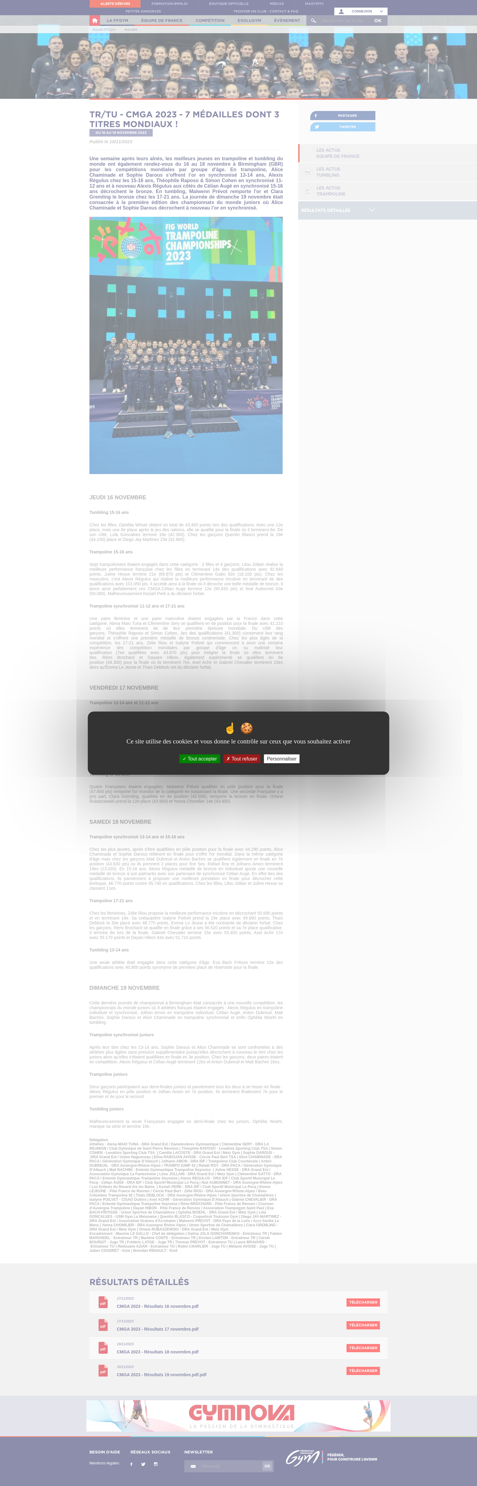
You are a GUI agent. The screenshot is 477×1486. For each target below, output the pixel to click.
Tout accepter (200, 758)
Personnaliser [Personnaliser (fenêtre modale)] (282, 758)
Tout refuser (241, 758)
